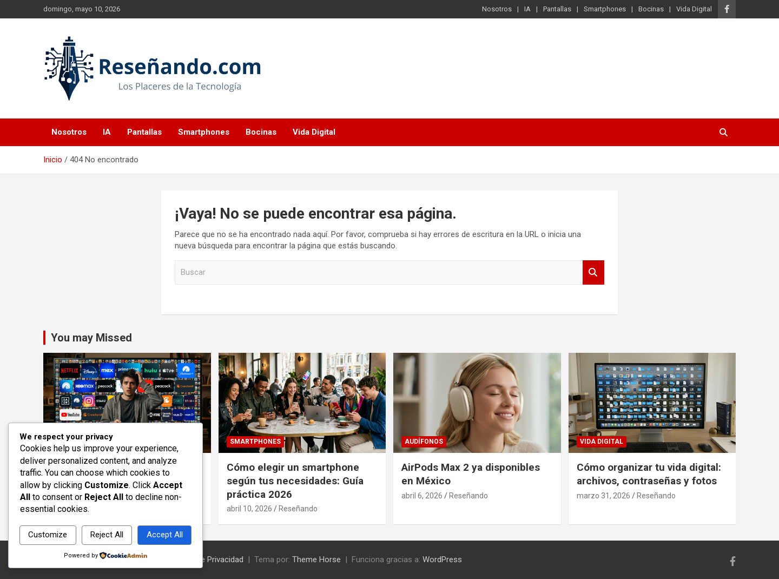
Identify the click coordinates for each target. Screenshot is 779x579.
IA (527, 9)
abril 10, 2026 (249, 508)
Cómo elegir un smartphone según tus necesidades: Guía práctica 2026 (295, 480)
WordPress (442, 559)
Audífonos (424, 441)
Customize (47, 534)
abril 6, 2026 (422, 495)
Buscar (593, 272)
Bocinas (651, 9)
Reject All (106, 534)
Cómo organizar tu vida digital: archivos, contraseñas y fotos (649, 474)
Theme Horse (316, 559)
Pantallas (557, 9)
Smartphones (605, 9)
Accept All (165, 534)
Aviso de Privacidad (208, 559)
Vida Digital (694, 9)
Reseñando (298, 508)
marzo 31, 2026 (603, 495)
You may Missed (91, 337)
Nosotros (497, 9)
